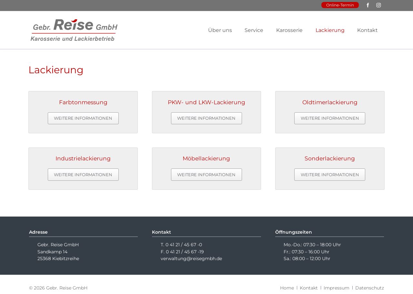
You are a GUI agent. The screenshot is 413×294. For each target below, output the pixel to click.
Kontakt (309, 288)
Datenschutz (369, 288)
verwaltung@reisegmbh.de (191, 258)
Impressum (336, 288)
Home (287, 288)
